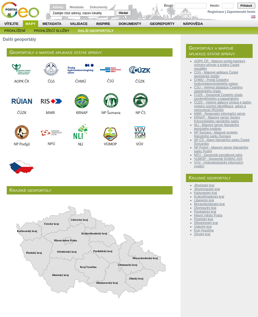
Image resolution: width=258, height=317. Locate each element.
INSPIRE (103, 24)
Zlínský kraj (202, 234)
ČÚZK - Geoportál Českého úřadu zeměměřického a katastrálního (218, 97)
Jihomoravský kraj (207, 189)
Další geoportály (95, 31)
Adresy (57, 7)
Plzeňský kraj (203, 219)
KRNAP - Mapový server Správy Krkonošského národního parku (217, 119)
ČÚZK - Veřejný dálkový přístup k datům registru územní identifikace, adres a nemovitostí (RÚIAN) (222, 106)
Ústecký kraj (203, 226)
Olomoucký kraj (205, 208)
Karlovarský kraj (205, 193)
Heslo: (215, 6)
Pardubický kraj (205, 211)
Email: (169, 6)
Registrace (216, 12)
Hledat (123, 12)
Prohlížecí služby (51, 31)
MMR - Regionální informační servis (219, 114)
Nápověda (193, 24)
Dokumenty (98, 7)
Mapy (31, 24)
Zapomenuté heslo (241, 12)
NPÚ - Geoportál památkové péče (218, 155)
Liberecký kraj (204, 200)
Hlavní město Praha (208, 215)
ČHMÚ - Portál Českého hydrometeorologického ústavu (216, 82)
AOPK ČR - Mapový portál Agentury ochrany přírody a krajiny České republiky (219, 65)
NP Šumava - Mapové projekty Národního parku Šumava (216, 134)
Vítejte (11, 24)
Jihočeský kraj (204, 185)
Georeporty (162, 24)
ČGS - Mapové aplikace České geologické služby (216, 74)
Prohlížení (14, 31)
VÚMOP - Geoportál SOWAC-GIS (218, 159)
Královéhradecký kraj (209, 196)
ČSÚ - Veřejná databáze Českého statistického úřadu (218, 89)
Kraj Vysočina (204, 230)
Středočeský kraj (206, 223)
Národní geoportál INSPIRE (22, 10)
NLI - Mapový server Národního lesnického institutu (216, 127)
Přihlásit (246, 5)
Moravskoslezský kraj (209, 204)
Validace (78, 24)
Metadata (77, 7)
